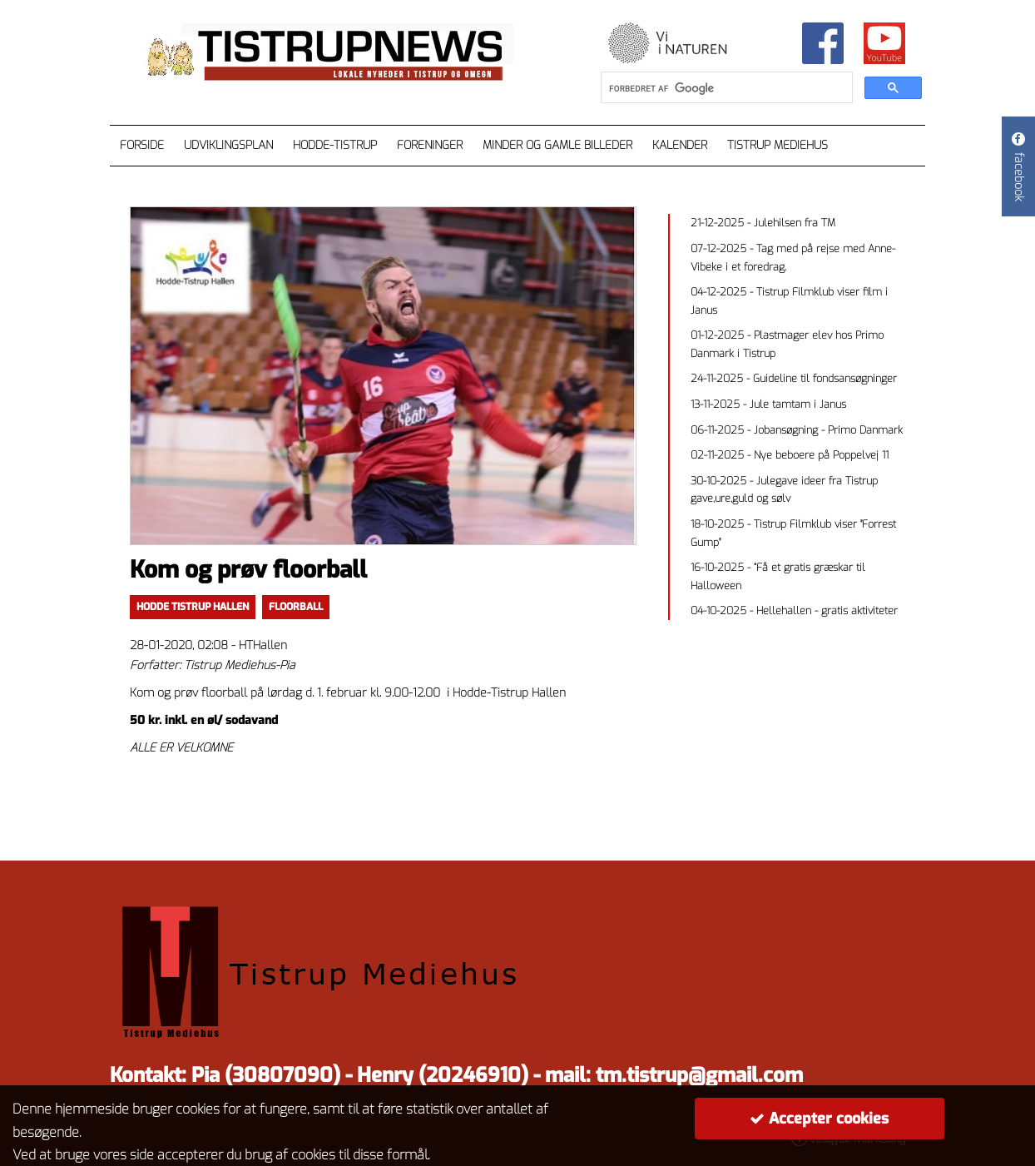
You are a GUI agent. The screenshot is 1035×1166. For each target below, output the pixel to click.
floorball (296, 606)
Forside (142, 145)
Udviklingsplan (228, 145)
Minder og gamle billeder (557, 145)
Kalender (679, 145)
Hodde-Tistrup (335, 145)
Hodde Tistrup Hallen (192, 606)
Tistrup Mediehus (777, 145)
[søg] (725, 88)
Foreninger (430, 145)
